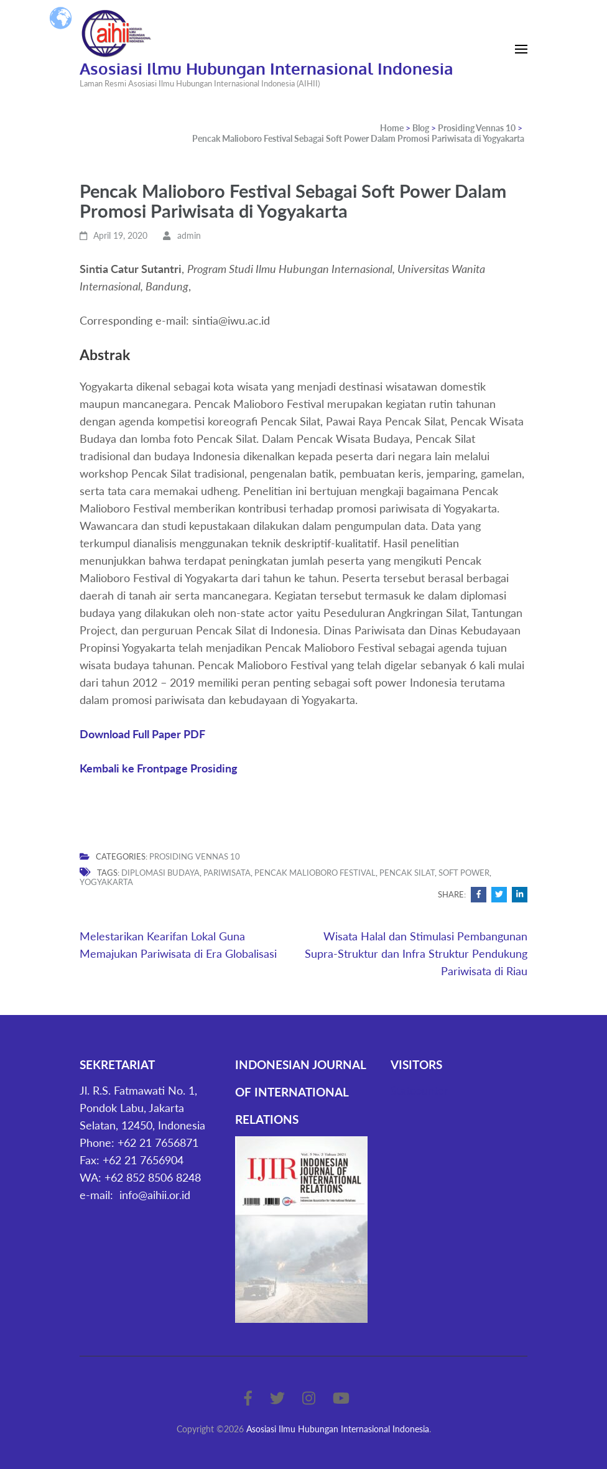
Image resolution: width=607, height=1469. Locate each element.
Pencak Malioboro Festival (315, 873)
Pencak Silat (407, 873)
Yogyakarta (106, 882)
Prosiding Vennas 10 (194, 856)
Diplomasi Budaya (160, 873)
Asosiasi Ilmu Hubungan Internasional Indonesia (266, 68)
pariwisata (227, 873)
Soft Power (463, 873)
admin (189, 235)
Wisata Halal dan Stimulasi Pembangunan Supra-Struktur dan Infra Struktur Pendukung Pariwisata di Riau (416, 953)
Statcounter (419, 1090)
